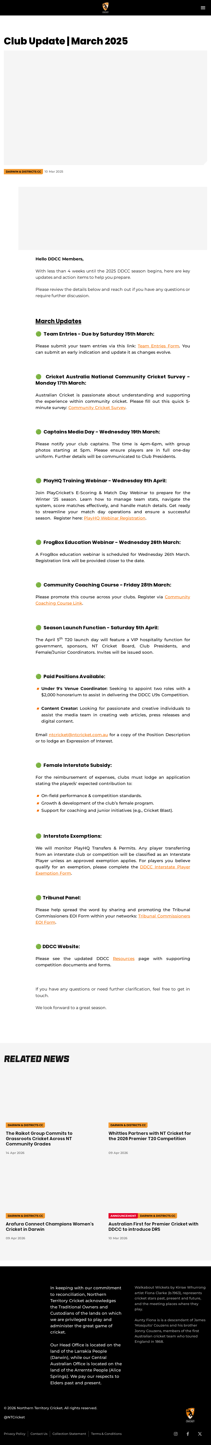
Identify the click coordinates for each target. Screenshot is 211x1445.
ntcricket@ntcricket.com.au (78, 734)
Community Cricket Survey (96, 407)
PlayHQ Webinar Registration (115, 518)
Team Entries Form (158, 345)
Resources (124, 958)
